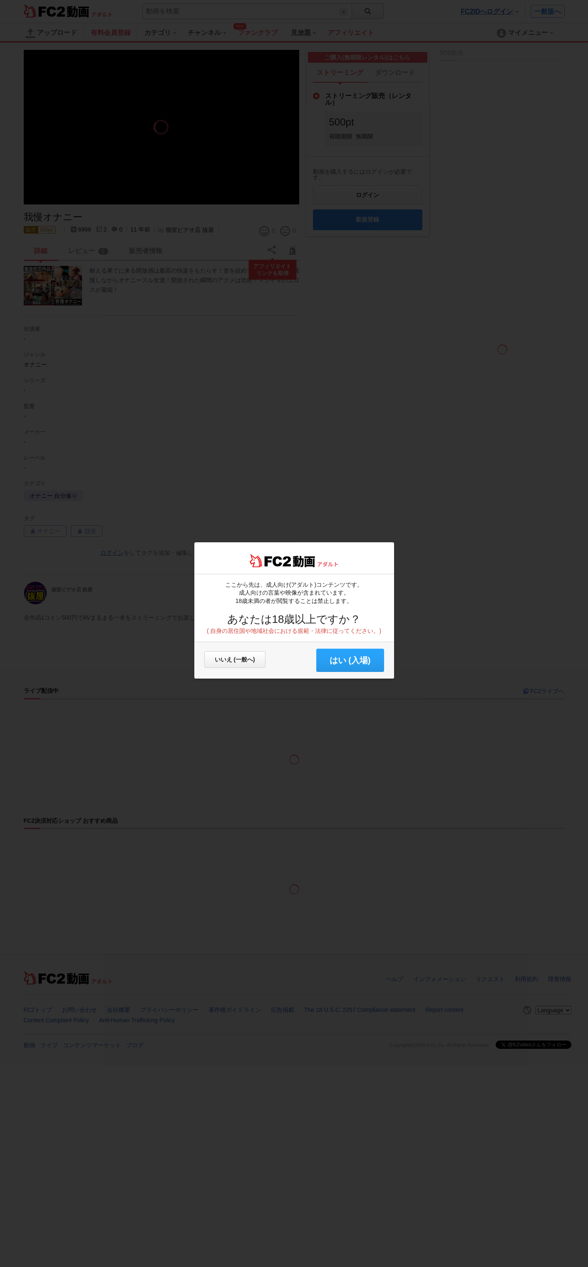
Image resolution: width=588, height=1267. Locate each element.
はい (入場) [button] (350, 660)
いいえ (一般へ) (235, 659)
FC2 (270, 560)
